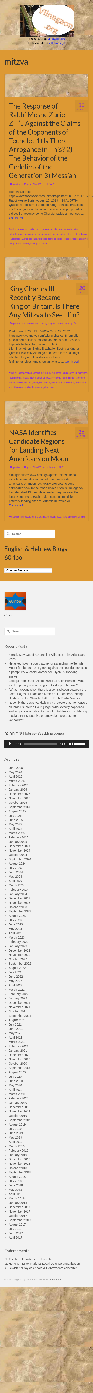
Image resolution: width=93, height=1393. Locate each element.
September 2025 (20, 807)
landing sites (35, 517)
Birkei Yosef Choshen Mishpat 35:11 (28, 373)
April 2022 (15, 985)
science (51, 467)
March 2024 (17, 885)
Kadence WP (54, 1279)
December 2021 (19, 1002)
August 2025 (17, 811)
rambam (28, 382)
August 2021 (17, 1020)
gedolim (54, 229)
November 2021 (19, 1007)
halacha (15, 517)
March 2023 (17, 937)
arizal (13, 229)
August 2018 (17, 1176)
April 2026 (15, 776)
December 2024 (19, 846)
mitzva (76, 229)
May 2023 (15, 928)
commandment (42, 229)
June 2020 (16, 1081)
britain (50, 373)
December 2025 (19, 794)
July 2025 (15, 815)
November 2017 (19, 1211)
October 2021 (18, 1011)
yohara (45, 243)
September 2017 (20, 1220)
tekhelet (67, 239)
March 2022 (17, 989)
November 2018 (19, 1163)
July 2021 (15, 1024)
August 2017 (17, 1224)
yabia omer (48, 387)
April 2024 (15, 881)
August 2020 (17, 1072)
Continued (16, 218)
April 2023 (15, 933)
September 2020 (20, 1068)
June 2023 (16, 924)
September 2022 (20, 963)
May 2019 (15, 1137)
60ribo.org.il (57, 43)
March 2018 (17, 1198)
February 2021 (18, 1046)
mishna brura (15, 378)
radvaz (19, 382)
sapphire (33, 239)
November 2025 (19, 798)
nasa (59, 517)
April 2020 (15, 1089)
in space (24, 517)
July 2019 (15, 1129)
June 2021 (16, 1029)
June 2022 (16, 976)
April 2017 (15, 1237)
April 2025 (15, 828)
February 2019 (18, 1150)
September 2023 (20, 911)
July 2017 (15, 1229)
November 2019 (19, 1111)
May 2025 (15, 824)
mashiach (82, 373)
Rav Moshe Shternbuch (62, 382)
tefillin (60, 239)
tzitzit (75, 239)
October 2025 (18, 802)
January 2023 (18, 946)
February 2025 (18, 837)
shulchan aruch (34, 387)
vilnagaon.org (57, 38)
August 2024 (17, 863)
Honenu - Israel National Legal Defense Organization (44, 1263)
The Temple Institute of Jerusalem (31, 1259)
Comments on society (35, 323)
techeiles (42, 239)
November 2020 (19, 1059)
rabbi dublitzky (48, 234)
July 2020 (15, 1076)
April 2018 (15, 1194)
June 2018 (16, 1185)
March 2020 (17, 1094)
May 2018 (15, 1189)
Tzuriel (26, 243)
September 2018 (20, 1172)
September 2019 (20, 1120)
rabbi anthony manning (74, 517)
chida (31, 229)
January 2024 (18, 894)
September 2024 (20, 859)
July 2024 (15, 868)
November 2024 (19, 850)
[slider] (40, 744)
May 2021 (15, 1033)
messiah (68, 229)
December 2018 (19, 1159)
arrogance (22, 229)
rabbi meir (83, 234)
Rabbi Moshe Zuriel (18, 239)
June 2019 (16, 1133)
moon (52, 517)
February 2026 (18, 785)
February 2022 (18, 994)
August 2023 (17, 915)
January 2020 (18, 1102)
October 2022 (18, 959)
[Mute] (71, 744)
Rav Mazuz (44, 382)
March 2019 (17, 1146)
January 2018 (18, 1202)
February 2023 (18, 942)
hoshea (58, 373)
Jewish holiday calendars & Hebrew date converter (43, 1268)
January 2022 (18, 998)
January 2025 (18, 841)
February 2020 (18, 1098)
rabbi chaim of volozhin (29, 234)
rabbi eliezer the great (66, 234)
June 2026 (16, 768)
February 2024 (18, 889)
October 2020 (18, 1063)
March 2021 (17, 1042)
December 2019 (19, 1107)
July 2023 (15, 920)
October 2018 (18, 1168)
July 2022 (15, 972)
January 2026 (18, 789)
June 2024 (16, 872)
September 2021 (20, 1015)
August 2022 (17, 968)
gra (60, 229)
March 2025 (17, 833)
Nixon (33, 378)
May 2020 (15, 1085)
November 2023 (19, 902)
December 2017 (19, 1207)
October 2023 (18, 907)
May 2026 (15, 772)
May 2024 (15, 876)
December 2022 (19, 950)
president (55, 378)
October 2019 (18, 1115)
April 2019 (15, 1142)
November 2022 (19, 955)
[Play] (10, 744)
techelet (52, 239)
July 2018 (15, 1181)
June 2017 (16, 1233)
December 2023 (19, 898)
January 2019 (18, 1155)
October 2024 (18, 855)
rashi (35, 382)
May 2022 (15, 981)
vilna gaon (35, 243)
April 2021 (15, 1037)
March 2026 (17, 781)
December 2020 (19, 1055)
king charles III (70, 373)
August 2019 (17, 1124)
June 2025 (16, 820)
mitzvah (12, 234)
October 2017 (18, 1216)
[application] (46, 744)
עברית (8, 614)
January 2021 (18, 1050)
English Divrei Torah (35, 184)
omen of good (43, 378)
